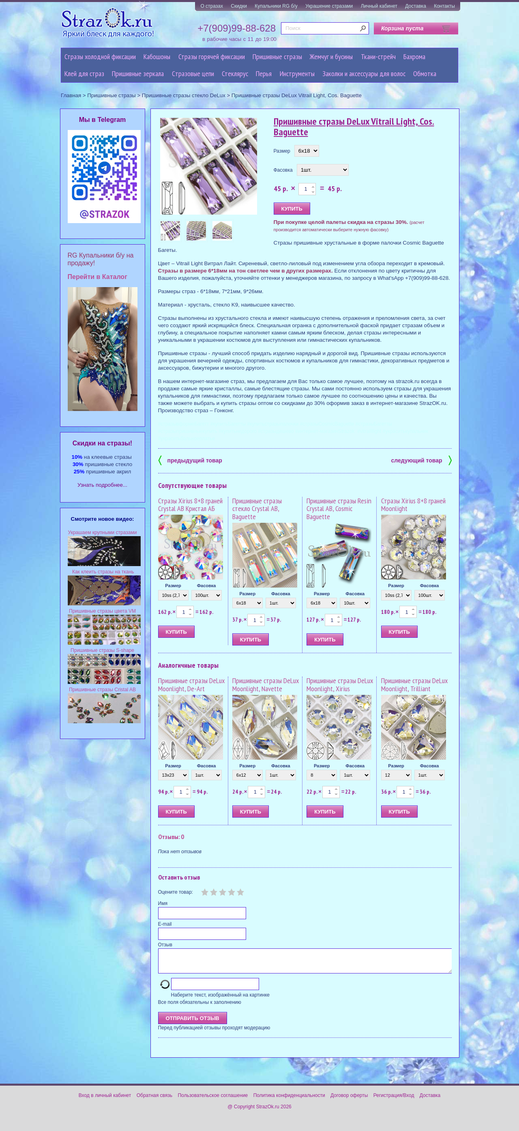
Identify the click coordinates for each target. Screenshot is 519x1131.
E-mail (165, 924)
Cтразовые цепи (193, 73)
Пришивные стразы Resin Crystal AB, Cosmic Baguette (339, 509)
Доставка (415, 6)
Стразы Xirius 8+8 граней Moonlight (413, 504)
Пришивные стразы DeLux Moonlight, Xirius (340, 684)
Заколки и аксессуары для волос (363, 73)
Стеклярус (235, 73)
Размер (282, 151)
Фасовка (283, 170)
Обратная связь (154, 1100)
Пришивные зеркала (138, 73)
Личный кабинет (379, 6)
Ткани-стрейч (378, 56)
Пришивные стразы (277, 56)
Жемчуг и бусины (331, 56)
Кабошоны (157, 56)
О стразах (211, 6)
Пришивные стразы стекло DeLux (183, 95)
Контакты (444, 6)
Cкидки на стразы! (102, 443)
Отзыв (165, 945)
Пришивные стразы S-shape (102, 650)
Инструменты (297, 73)
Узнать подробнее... (102, 485)
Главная (71, 95)
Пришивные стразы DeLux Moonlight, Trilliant (414, 684)
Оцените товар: (175, 892)
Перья (264, 73)
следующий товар (421, 459)
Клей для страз (84, 73)
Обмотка (424, 73)
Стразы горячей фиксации (211, 56)
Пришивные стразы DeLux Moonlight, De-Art (191, 684)
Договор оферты (349, 1100)
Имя (162, 903)
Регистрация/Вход (393, 1100)
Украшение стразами (329, 6)
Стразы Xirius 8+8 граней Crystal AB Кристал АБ (190, 504)
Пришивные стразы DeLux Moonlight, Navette (265, 684)
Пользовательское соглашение (213, 1100)
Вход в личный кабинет (105, 1100)
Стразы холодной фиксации (100, 56)
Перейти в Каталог (97, 276)
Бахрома (414, 56)
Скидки (239, 6)
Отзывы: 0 (171, 837)
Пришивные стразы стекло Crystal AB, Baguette (257, 509)
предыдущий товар (190, 459)
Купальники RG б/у (276, 6)
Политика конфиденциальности (289, 1100)
